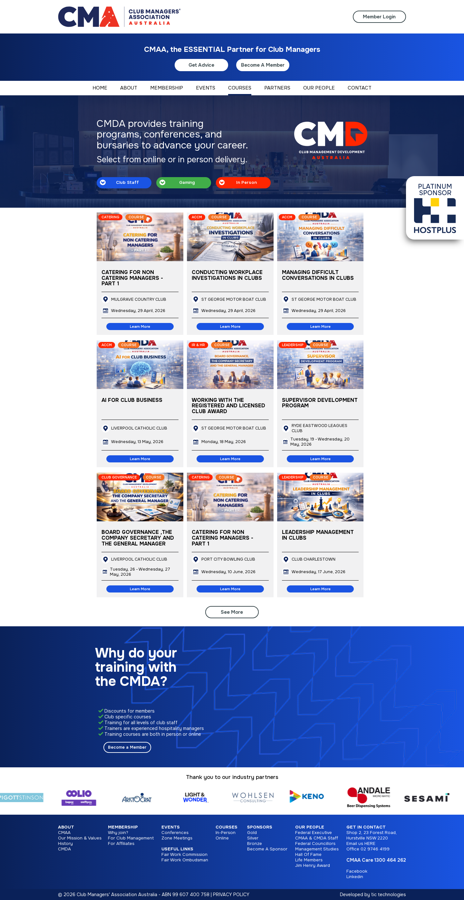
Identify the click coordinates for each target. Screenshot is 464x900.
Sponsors (259, 827)
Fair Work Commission (184, 854)
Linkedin (354, 876)
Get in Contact (366, 827)
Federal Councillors (315, 843)
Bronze (254, 843)
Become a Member (127, 747)
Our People (309, 827)
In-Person (226, 832)
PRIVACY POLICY (231, 894)
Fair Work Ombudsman (184, 860)
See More (232, 612)
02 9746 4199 (375, 849)
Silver (252, 838)
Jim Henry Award (312, 865)
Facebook (356, 871)
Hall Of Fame (308, 854)
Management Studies (317, 849)
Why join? (118, 832)
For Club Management (131, 838)
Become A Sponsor (267, 849)
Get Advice (201, 65)
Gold (252, 832)
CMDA (64, 849)
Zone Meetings (176, 838)
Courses (226, 827)
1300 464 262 (390, 860)
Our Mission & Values (80, 838)
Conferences (174, 832)
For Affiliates (121, 843)
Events (170, 827)
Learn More (140, 326)
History (65, 843)
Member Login (379, 17)
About (66, 827)
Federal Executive (313, 832)
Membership (123, 827)
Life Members (309, 860)
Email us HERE (360, 843)
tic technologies (388, 894)
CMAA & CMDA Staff (316, 838)
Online (222, 838)
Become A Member (263, 65)
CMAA (64, 832)
